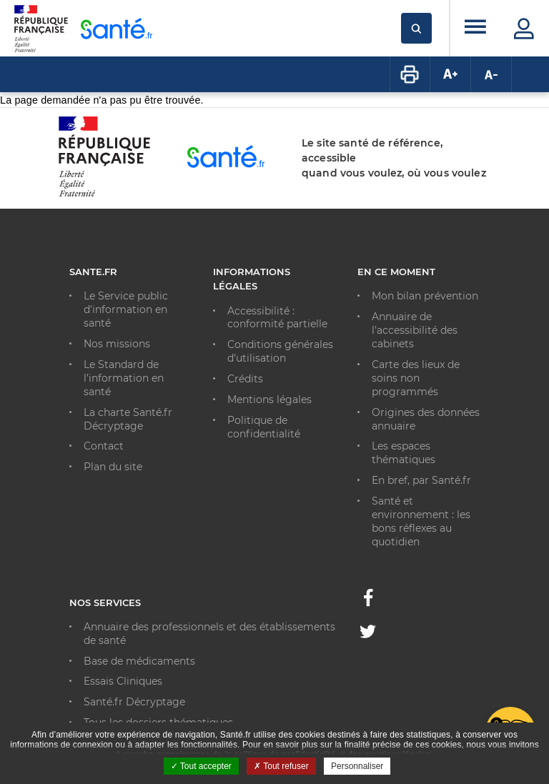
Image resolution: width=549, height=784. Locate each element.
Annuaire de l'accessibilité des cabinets (415, 330)
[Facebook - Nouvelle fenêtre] (368, 601)
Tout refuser (281, 766)
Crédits (245, 378)
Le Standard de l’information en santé (124, 378)
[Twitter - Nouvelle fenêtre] (368, 633)
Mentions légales (269, 399)
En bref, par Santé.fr (421, 480)
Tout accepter (201, 766)
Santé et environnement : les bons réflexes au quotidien (421, 521)
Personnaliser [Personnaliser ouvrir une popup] (357, 766)
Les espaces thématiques (403, 453)
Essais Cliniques (123, 681)
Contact (104, 446)
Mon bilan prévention (425, 295)
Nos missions (117, 343)
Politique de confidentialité (263, 427)
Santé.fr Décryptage (134, 701)
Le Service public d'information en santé (126, 309)
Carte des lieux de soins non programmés (416, 378)
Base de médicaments (139, 661)
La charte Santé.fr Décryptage (128, 419)
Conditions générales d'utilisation (280, 351)
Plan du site (113, 466)
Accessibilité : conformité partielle (277, 317)
